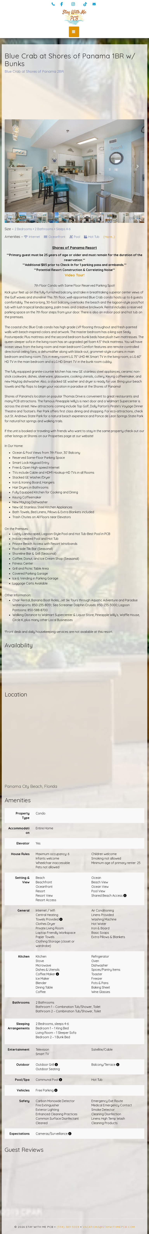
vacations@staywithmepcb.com (109, 1227)
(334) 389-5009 (68, 1227)
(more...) (109, 237)
